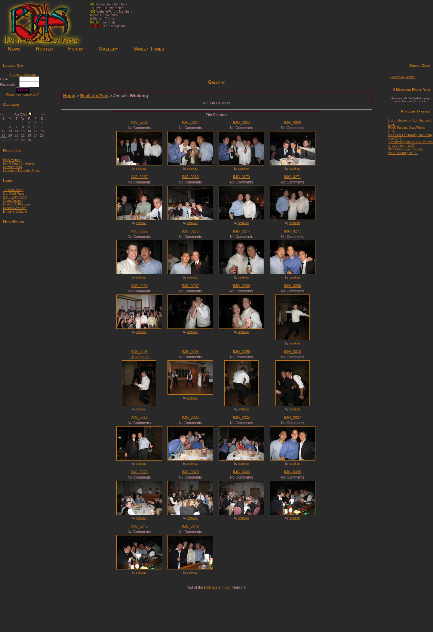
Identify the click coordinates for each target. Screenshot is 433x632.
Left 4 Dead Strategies (19, 163)
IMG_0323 (190, 417)
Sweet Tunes (149, 48)
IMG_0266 (292, 122)
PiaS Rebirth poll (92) (403, 153)
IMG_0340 (139, 526)
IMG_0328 (139, 472)
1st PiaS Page (13, 190)
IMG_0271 (292, 177)
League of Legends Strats (21, 170)
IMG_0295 (190, 352)
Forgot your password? (22, 94)
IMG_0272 (139, 231)
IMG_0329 (190, 472)
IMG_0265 (241, 122)
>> (43, 114)
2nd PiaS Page (13, 193)
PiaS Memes (12, 160)
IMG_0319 (139, 417)
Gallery (108, 48)
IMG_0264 (190, 122)
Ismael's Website (15, 211)
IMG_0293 (139, 352)
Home (69, 95)
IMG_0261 (139, 122)
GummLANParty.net (17, 204)
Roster (44, 48)
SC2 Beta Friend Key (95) (406, 149)
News (14, 48)
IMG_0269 (190, 177)
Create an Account (22, 74)
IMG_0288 (241, 286)
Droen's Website (14, 208)
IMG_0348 (190, 526)
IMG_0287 (190, 286)
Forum (75, 48)
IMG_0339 (292, 472)
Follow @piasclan (403, 77)
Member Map (12, 167)
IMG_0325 (241, 417)
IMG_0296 (241, 352)
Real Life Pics (94, 95)
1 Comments (139, 357)
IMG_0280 (139, 286)
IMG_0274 (241, 231)
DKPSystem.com (15, 197)
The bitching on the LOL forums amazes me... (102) (410, 143)
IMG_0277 (292, 231)
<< (2, 114)
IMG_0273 (190, 231)
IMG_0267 (139, 177)
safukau (141, 168)
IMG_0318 (292, 352)
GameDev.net (13, 200)
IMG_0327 (292, 417)
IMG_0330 (241, 472)
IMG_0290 (292, 286)
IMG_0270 (241, 177)
